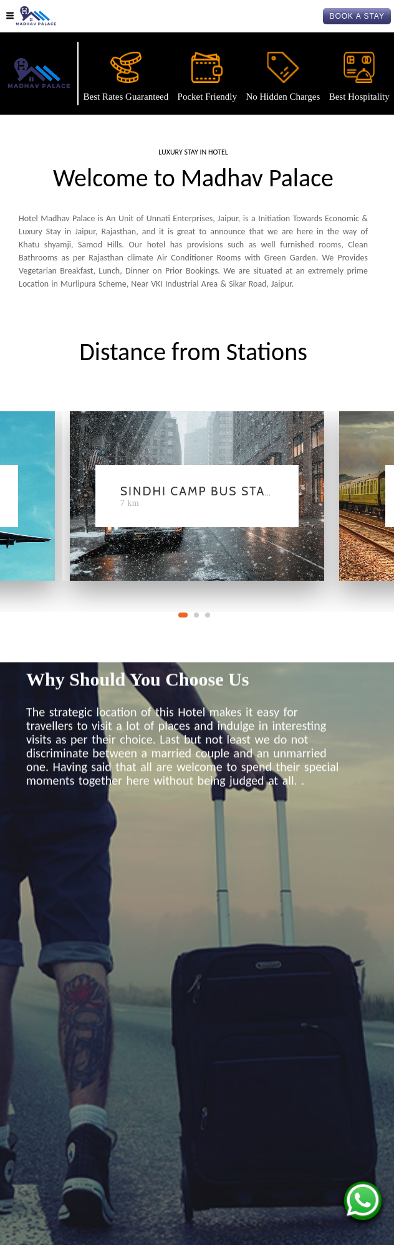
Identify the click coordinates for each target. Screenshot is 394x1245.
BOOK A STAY (357, 16)
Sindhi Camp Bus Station (208, 491)
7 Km (129, 503)
